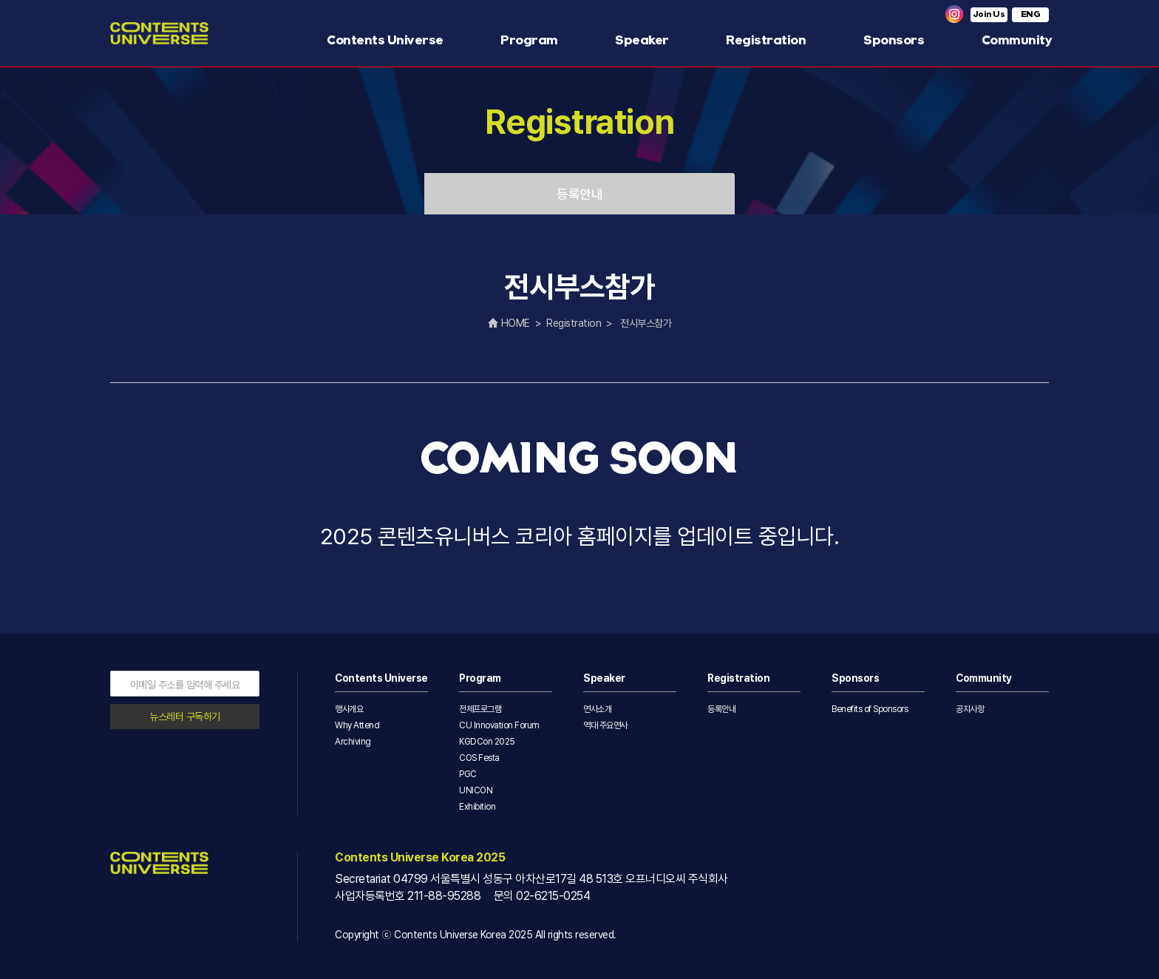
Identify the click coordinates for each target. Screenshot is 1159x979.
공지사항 (970, 709)
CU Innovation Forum (499, 725)
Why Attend (357, 725)
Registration (766, 40)
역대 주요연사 (605, 725)
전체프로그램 (480, 709)
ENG (1031, 14)
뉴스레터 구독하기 (184, 716)
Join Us (989, 14)
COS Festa (479, 758)
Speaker (642, 40)
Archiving (353, 741)
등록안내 (579, 194)
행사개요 (349, 709)
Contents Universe (385, 40)
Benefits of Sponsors (870, 709)
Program (529, 40)
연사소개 (597, 709)
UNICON (475, 790)
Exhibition (477, 807)
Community (1017, 40)
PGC (468, 774)
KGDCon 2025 (487, 741)
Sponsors (893, 40)
